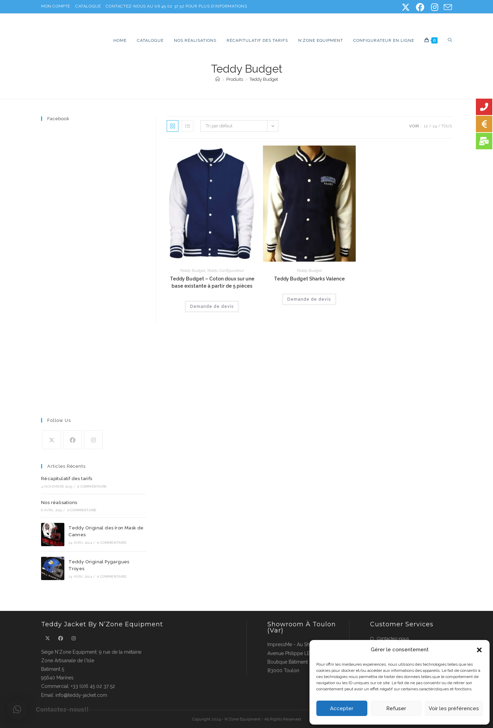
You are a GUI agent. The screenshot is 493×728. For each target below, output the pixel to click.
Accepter (341, 708)
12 (426, 126)
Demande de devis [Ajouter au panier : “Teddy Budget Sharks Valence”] (309, 299)
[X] (51, 439)
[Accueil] (217, 79)
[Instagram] (93, 439)
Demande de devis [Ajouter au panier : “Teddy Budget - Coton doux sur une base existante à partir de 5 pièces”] (212, 306)
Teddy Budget (264, 79)
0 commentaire (91, 486)
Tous (446, 126)
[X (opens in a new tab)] (406, 7)
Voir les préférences (454, 708)
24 (434, 126)
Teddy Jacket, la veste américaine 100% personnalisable (146, 22)
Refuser (396, 708)
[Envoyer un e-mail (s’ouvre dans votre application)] (447, 7)
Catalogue (88, 6)
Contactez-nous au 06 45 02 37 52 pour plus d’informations (176, 6)
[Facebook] (72, 439)
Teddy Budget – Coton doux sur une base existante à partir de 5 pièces (212, 282)
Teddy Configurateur (225, 270)
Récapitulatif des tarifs (66, 478)
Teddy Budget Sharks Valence (309, 278)
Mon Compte (55, 6)
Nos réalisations (59, 502)
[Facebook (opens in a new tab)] (420, 7)
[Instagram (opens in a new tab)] (434, 7)
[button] (479, 650)
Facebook (58, 118)
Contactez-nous (393, 638)
